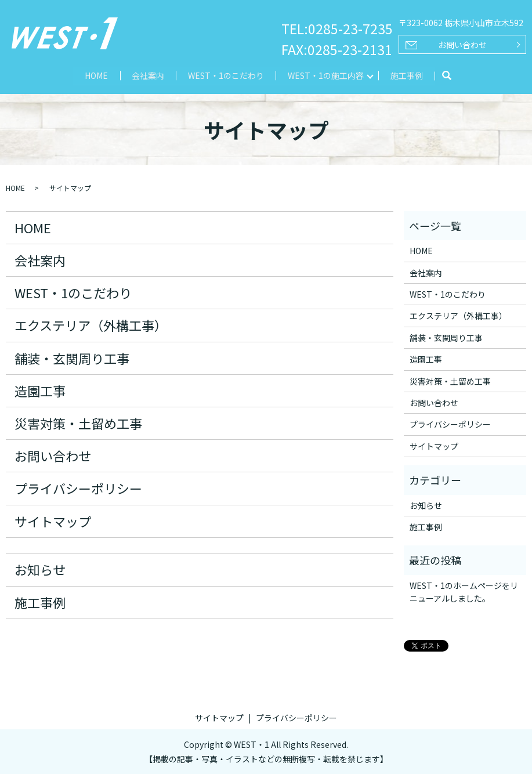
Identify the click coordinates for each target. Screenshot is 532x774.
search (448, 76)
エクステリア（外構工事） (91, 325)
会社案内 (147, 75)
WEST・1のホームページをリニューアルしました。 (464, 591)
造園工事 (40, 390)
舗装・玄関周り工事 (72, 357)
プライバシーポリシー (78, 488)
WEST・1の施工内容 (326, 75)
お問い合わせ (462, 44)
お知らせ (40, 569)
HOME (95, 75)
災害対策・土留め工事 (78, 422)
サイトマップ (53, 520)
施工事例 (408, 75)
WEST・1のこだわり (226, 75)
